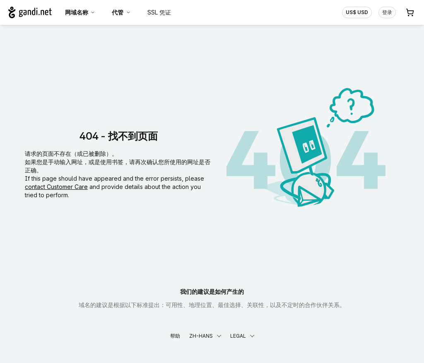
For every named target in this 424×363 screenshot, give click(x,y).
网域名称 (80, 12)
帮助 (175, 336)
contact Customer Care (56, 186)
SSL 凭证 (159, 12)
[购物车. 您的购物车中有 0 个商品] (409, 12)
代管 (121, 12)
